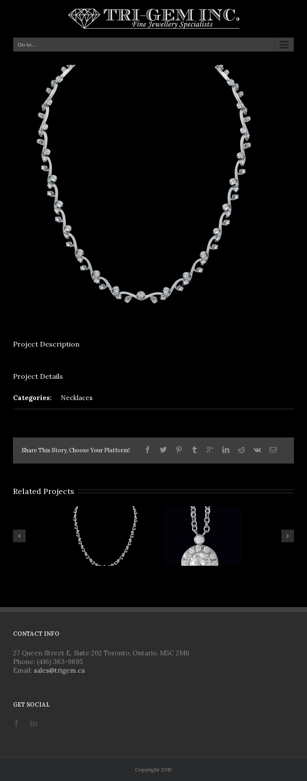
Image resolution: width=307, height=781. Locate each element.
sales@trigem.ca (59, 670)
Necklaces (76, 398)
